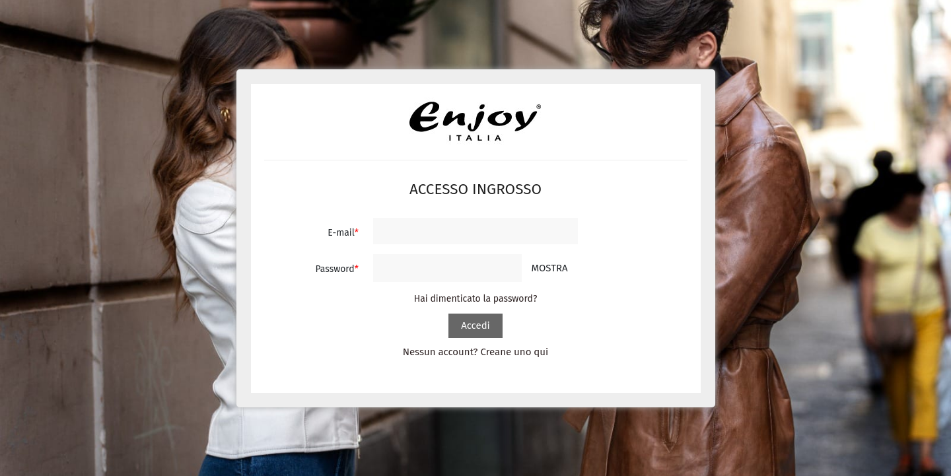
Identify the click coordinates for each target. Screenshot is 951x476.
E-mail (341, 232)
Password (334, 269)
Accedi (475, 325)
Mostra (549, 268)
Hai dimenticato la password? (476, 298)
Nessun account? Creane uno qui (476, 352)
